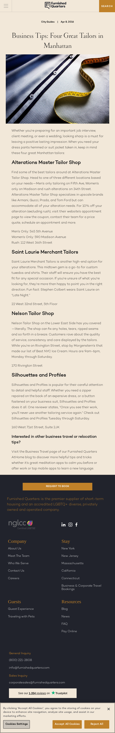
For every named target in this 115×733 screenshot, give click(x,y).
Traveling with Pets (21, 616)
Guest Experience (21, 609)
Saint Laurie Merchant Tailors (34, 262)
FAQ (64, 624)
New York (68, 548)
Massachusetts (72, 563)
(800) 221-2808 (20, 660)
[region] (57, 718)
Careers (13, 578)
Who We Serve (18, 563)
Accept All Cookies (67, 724)
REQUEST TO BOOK (57, 486)
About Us (14, 548)
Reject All (97, 724)
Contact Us (16, 570)
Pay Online (69, 631)
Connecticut (70, 578)
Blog (64, 609)
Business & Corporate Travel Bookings (81, 587)
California (68, 570)
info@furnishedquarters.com (29, 667)
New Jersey (69, 556)
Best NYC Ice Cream (51, 351)
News (65, 616)
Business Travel (37, 452)
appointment (91, 211)
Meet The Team (18, 556)
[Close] (108, 709)
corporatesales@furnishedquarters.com (37, 682)
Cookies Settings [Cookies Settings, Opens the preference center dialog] (16, 724)
